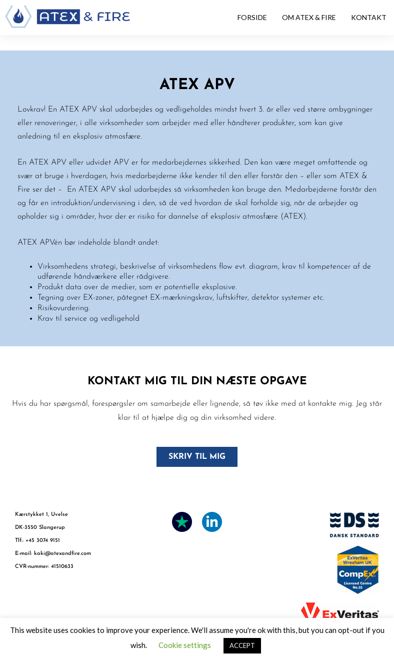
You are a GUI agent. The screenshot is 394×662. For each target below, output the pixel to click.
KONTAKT (368, 17)
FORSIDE (252, 17)
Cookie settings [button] (184, 644)
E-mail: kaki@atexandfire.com (53, 553)
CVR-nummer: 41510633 (44, 566)
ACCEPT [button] (242, 645)
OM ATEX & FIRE (309, 17)
